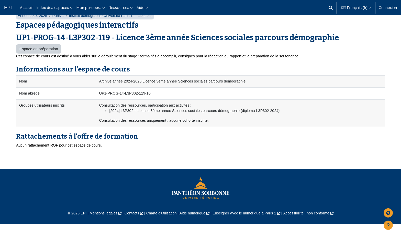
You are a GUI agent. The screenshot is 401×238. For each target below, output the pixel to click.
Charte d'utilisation (160, 226)
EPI (8, 7)
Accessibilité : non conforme (310, 226)
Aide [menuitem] (140, 7)
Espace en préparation (38, 61)
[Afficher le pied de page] (388, 225)
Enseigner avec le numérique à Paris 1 (246, 226)
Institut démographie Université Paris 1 (104, 27)
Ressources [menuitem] (119, 7)
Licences (149, 27)
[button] (331, 7)
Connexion (387, 7)
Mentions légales (99, 226)
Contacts (129, 226)
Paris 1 (59, 27)
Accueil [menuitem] (26, 7)
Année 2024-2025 (33, 27)
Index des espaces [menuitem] (53, 7)
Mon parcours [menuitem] (88, 7)
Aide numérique (192, 226)
